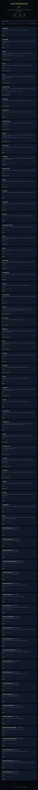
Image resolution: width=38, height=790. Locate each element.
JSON (12, 137)
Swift (3, 414)
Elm (3, 148)
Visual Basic (6, 125)
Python (4, 43)
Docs (9, 59)
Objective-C (15, 91)
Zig (3, 484)
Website (6, 59)
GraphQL (26, 310)
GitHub (3, 35)
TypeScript (9, 137)
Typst (3, 473)
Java (7, 91)
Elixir (4, 264)
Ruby (3, 333)
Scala (3, 368)
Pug (3, 542)
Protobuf (19, 91)
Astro (8, 23)
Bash (11, 23)
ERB (36, 23)
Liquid (4, 564)
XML (3, 553)
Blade (15, 23)
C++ (22, 23)
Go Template (4, 730)
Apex (5, 23)
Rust (26, 137)
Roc (3, 321)
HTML (23, 137)
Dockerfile (32, 23)
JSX (29, 310)
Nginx (3, 775)
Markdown (15, 137)
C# (19, 23)
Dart (28, 23)
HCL (7, 450)
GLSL (3, 719)
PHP (3, 531)
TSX (31, 310)
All (2, 23)
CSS (25, 23)
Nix (3, 31)
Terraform (4, 450)
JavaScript (10, 91)
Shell (3, 379)
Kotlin (4, 252)
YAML (23, 310)
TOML (18, 137)
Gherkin (4, 708)
